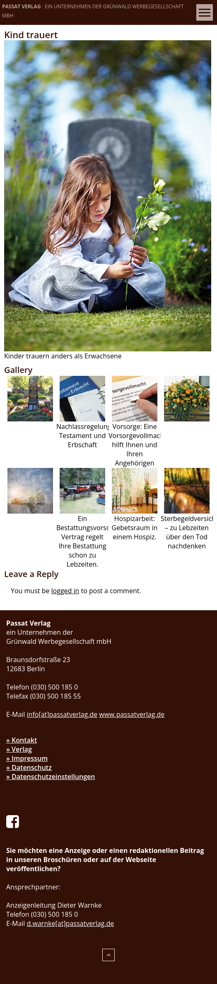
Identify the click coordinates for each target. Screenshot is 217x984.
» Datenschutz (29, 767)
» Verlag (19, 749)
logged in (65, 590)
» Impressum (27, 758)
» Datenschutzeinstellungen (50, 776)
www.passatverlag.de (131, 714)
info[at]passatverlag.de (62, 714)
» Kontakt (21, 740)
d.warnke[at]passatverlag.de (70, 923)
